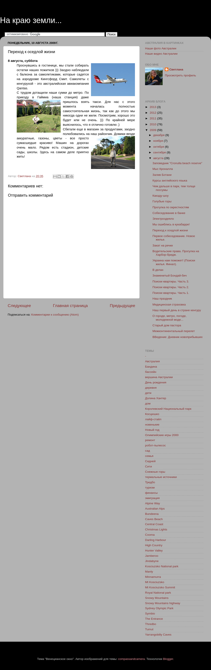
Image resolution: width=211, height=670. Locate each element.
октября (159, 146)
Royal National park (158, 592)
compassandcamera (131, 659)
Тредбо (150, 482)
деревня (150, 387)
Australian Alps (155, 508)
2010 (153, 124)
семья (149, 456)
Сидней (150, 461)
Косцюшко (152, 414)
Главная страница (70, 305)
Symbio (150, 613)
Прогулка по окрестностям (171, 207)
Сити (148, 466)
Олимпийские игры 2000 (161, 435)
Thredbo (150, 624)
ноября (158, 140)
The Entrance (154, 618)
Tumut (149, 629)
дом (148, 403)
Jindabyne (152, 561)
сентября (160, 152)
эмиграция (152, 498)
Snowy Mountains (157, 598)
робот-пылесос (155, 445)
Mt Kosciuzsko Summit (160, 587)
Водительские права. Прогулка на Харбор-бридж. (176, 253)
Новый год (152, 429)
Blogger (168, 659)
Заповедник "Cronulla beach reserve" (177, 163)
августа (158, 158)
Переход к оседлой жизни (170, 230)
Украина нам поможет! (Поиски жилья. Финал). (174, 262)
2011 (153, 118)
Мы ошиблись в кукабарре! (171, 224)
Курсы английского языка (170, 180)
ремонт (150, 440)
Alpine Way (152, 503)
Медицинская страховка (169, 304)
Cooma (150, 534)
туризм (150, 487)
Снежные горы (155, 471)
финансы (151, 492)
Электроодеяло (163, 218)
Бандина (151, 366)
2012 (153, 112)
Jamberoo (151, 555)
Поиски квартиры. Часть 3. (171, 281)
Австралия (152, 361)
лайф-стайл (153, 419)
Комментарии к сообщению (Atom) (55, 314)
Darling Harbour (155, 540)
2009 (153, 130)
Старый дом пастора (167, 325)
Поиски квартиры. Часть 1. (171, 293)
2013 (153, 107)
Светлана (176, 69)
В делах (158, 269)
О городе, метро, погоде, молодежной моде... (170, 317)
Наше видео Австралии (161, 53)
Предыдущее (122, 305)
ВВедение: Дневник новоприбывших (178, 337)
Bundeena (152, 514)
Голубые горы (162, 201)
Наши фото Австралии (160, 48)
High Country (153, 545)
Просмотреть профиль (180, 75)
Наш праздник (162, 298)
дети (148, 393)
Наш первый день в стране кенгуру (177, 310)
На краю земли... (31, 20)
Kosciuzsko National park (161, 566)
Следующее (19, 305)
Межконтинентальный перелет (174, 331)
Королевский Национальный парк (168, 408)
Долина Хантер (155, 398)
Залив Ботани (162, 174)
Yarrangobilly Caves (158, 634)
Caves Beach (154, 519)
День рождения (155, 382)
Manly (149, 571)
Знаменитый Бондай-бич (170, 275)
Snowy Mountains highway (162, 603)
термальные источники (161, 477)
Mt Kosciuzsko (154, 582)
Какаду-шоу (161, 195)
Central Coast (154, 524)
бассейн (150, 372)
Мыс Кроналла (163, 169)
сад (147, 450)
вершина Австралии (159, 377)
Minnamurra (153, 576)
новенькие (152, 424)
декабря (159, 135)
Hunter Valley (154, 550)
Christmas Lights (156, 529)
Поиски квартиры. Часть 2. (171, 287)
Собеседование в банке (169, 213)
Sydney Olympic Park (159, 608)
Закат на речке (163, 245)
